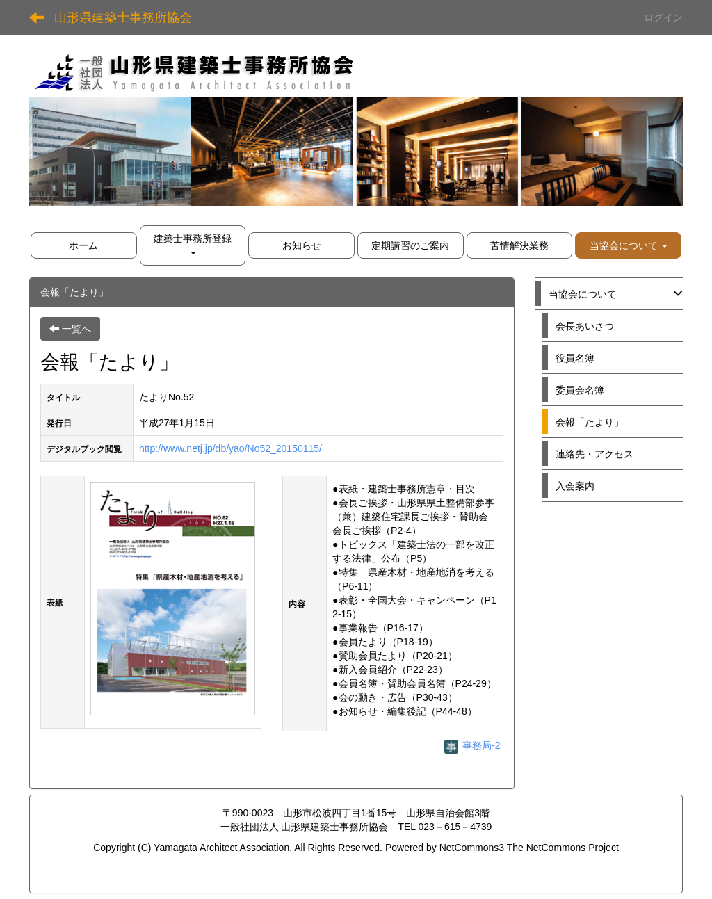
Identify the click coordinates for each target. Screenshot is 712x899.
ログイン (663, 17)
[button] (628, 245)
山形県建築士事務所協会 (123, 17)
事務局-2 (472, 745)
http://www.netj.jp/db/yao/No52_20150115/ (230, 448)
